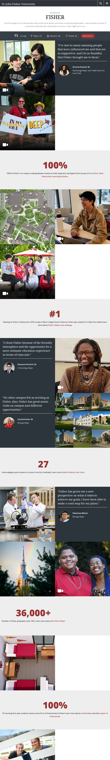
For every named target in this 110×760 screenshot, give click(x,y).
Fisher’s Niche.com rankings (90, 233)
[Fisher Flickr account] (30, 700)
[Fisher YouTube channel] (15, 700)
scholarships (97, 558)
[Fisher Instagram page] (10, 700)
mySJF (6, 730)
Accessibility (13, 738)
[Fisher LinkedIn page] (20, 700)
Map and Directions (13, 706)
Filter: (17, 36)
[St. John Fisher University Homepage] (13, 685)
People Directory (12, 718)
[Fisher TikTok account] (25, 700)
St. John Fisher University (18, 4)
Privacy (6, 738)
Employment (10, 724)
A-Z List (7, 712)
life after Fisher (85, 505)
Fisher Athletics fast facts (32, 396)
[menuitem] (31, 36)
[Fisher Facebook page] (5, 700)
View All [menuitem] (91, 36)
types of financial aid (85, 561)
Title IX (21, 738)
